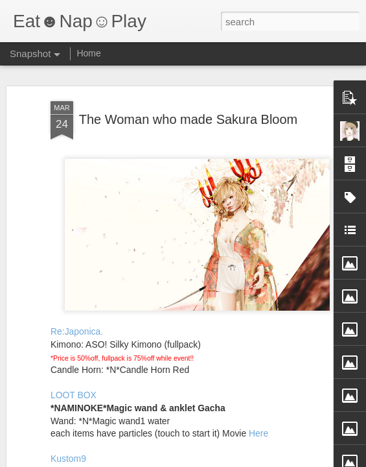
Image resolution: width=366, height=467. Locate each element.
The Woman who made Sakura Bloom (188, 102)
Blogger (224, 460)
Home (88, 53)
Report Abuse (261, 460)
